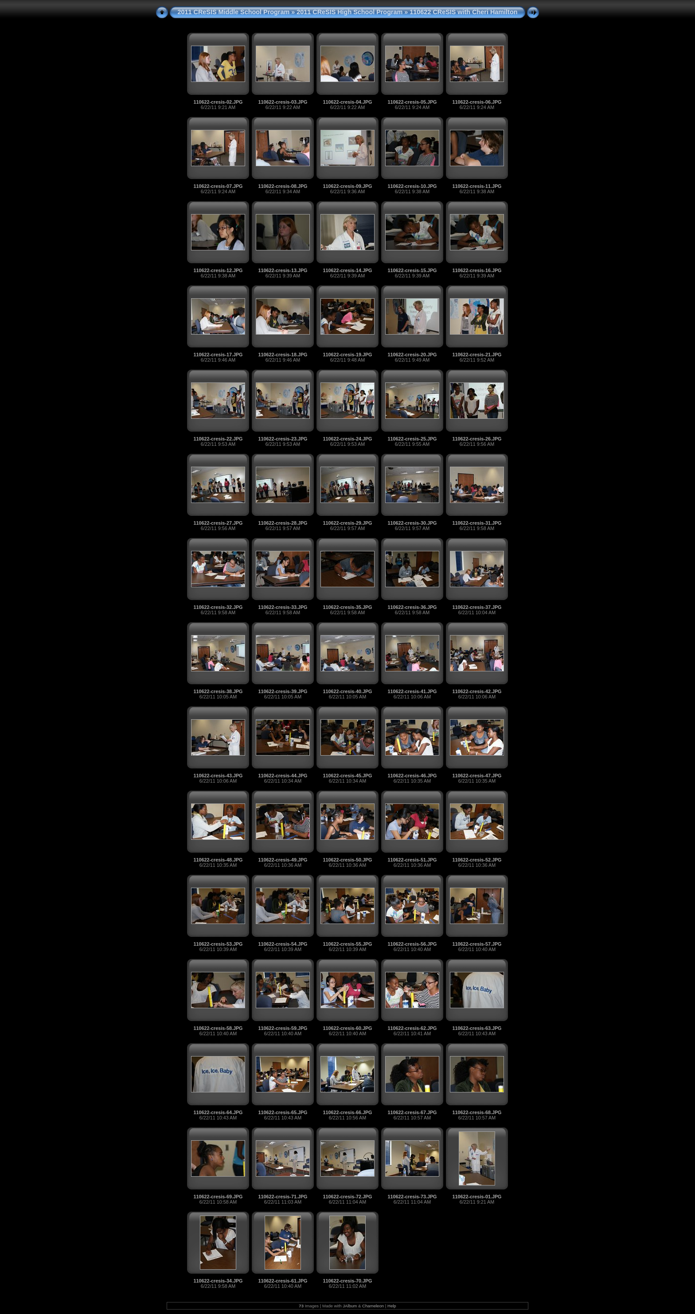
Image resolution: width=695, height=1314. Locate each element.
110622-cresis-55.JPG (347, 944)
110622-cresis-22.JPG (217, 438)
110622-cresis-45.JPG (347, 775)
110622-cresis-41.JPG (412, 691)
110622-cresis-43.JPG (217, 775)
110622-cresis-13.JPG (282, 270)
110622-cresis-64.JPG (217, 1112)
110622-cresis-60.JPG (347, 1028)
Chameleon (373, 1305)
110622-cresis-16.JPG (476, 270)
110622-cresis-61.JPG (282, 1280)
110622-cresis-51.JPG (412, 859)
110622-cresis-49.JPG (282, 859)
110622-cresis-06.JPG (476, 102)
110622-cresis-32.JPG (217, 607)
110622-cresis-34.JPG (217, 1280)
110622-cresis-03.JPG (282, 102)
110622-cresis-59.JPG (282, 1028)
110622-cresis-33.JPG (282, 607)
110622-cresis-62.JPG (412, 1028)
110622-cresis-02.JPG (217, 102)
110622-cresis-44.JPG (282, 775)
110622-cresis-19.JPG (347, 354)
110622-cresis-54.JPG (282, 944)
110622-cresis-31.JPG (476, 523)
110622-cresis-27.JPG (217, 523)
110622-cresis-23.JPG (282, 438)
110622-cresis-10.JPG (412, 186)
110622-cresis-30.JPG (412, 523)
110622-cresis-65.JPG (282, 1112)
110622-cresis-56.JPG (412, 944)
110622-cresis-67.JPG (412, 1112)
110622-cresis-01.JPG (476, 1196)
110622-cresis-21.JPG (476, 354)
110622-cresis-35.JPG (347, 607)
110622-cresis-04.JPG (347, 102)
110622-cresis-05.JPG (412, 102)
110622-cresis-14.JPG (347, 270)
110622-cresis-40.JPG (347, 691)
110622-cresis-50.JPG (347, 859)
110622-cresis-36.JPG (412, 607)
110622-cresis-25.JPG (412, 438)
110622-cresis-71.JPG (282, 1196)
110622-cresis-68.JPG (476, 1112)
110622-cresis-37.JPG (476, 607)
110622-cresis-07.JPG (217, 186)
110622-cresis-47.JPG (476, 775)
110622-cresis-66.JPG (347, 1112)
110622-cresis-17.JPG (217, 354)
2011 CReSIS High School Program (349, 12)
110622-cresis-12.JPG (217, 270)
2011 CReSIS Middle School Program (234, 12)
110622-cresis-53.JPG (217, 944)
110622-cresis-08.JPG (282, 186)
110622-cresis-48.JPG (217, 859)
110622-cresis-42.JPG (476, 691)
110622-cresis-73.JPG (412, 1196)
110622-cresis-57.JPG (476, 944)
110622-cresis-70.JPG (347, 1280)
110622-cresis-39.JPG (282, 691)
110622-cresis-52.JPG (476, 859)
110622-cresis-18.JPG (282, 354)
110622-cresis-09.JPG (347, 186)
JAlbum (350, 1305)
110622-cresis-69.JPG (217, 1196)
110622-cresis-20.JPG (412, 354)
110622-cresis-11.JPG (476, 186)
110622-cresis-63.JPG (476, 1028)
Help (391, 1305)
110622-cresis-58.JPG (217, 1028)
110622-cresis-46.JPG (412, 775)
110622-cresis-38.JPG (217, 691)
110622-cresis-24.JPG (347, 438)
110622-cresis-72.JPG (347, 1196)
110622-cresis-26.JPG (476, 438)
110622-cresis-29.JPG (347, 523)
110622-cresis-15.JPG (412, 270)
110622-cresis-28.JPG (282, 523)
